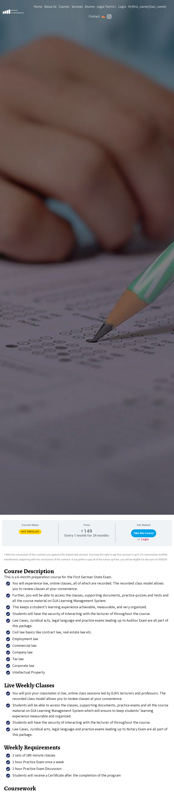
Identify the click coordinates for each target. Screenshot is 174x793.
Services (77, 6)
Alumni (90, 6)
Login (122, 6)
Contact (94, 16)
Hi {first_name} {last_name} (147, 6)
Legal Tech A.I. (106, 6)
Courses (64, 6)
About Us (50, 6)
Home (38, 6)
